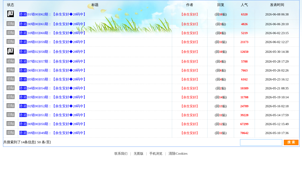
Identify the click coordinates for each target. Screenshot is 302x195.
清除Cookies (178, 153)
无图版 (138, 153)
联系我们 (120, 153)
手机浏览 (155, 153)
